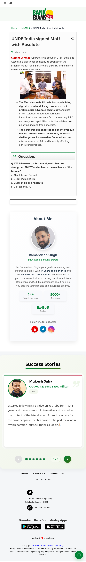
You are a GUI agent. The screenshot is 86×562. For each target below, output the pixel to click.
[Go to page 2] (30, 460)
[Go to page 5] (40, 460)
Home (14, 28)
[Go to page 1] (26, 460)
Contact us (57, 474)
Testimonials (43, 480)
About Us (39, 474)
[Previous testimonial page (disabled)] (18, 460)
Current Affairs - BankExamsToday (48, 546)
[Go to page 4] (37, 460)
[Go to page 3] (33, 460)
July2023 (25, 28)
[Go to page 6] (44, 460)
